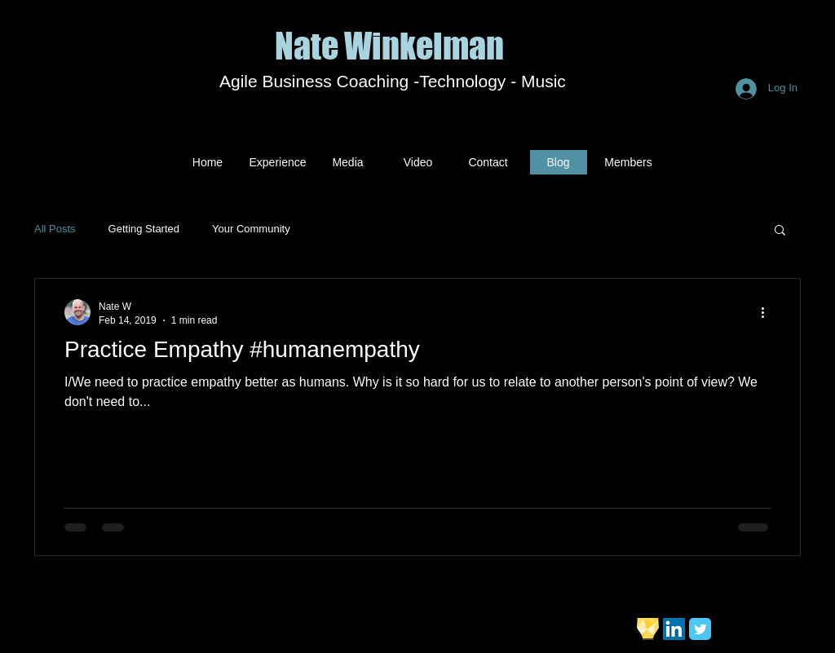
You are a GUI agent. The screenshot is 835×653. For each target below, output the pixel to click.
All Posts (55, 229)
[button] (780, 231)
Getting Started (143, 229)
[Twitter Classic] (700, 629)
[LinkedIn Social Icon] (674, 629)
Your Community (251, 229)
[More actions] (768, 312)
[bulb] (648, 629)
